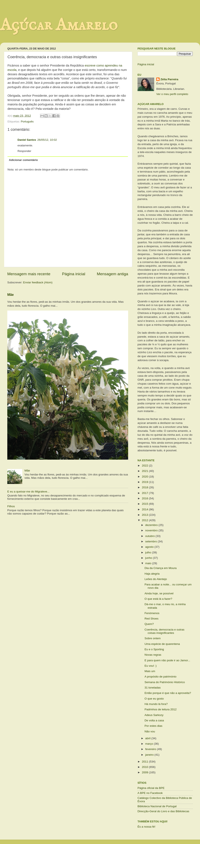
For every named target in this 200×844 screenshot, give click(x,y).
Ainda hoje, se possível (159, 593)
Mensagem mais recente (28, 274)
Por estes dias (153, 725)
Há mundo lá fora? (156, 704)
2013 (145, 514)
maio (148, 563)
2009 (145, 772)
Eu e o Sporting (154, 649)
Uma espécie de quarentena (162, 643)
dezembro (152, 525)
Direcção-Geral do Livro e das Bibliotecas (163, 811)
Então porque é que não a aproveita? (168, 693)
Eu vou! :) (151, 665)
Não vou (150, 731)
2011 (145, 761)
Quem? (149, 624)
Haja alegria (152, 573)
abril (148, 738)
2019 (145, 482)
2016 (145, 498)
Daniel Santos (27, 139)
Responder (24, 151)
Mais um (150, 671)
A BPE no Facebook (150, 793)
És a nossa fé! (146, 826)
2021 (145, 471)
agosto (149, 546)
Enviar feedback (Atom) (37, 282)
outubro (150, 536)
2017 (145, 493)
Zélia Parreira (169, 79)
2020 (145, 476)
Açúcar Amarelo (59, 25)
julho (148, 552)
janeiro (149, 754)
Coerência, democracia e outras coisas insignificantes (164, 631)
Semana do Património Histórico (165, 682)
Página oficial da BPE (151, 788)
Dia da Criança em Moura (161, 568)
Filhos (11, 506)
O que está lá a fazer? (158, 598)
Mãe (10, 294)
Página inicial (73, 274)
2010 (145, 767)
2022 (145, 465)
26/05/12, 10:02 (47, 139)
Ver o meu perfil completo (172, 94)
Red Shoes (152, 618)
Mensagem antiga (112, 274)
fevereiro (151, 749)
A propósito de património (160, 676)
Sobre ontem (153, 638)
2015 (145, 503)
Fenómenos (152, 613)
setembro (151, 541)
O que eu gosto (154, 698)
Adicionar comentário (23, 160)
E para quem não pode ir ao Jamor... (167, 660)
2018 (145, 487)
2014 (145, 509)
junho (149, 557)
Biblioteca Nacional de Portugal (157, 806)
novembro (152, 530)
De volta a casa (154, 720)
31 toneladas (153, 687)
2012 (145, 520)
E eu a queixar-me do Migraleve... (28, 491)
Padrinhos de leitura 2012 (161, 709)
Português (27, 121)
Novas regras (153, 654)
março (149, 743)
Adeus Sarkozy (154, 715)
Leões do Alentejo (156, 579)
